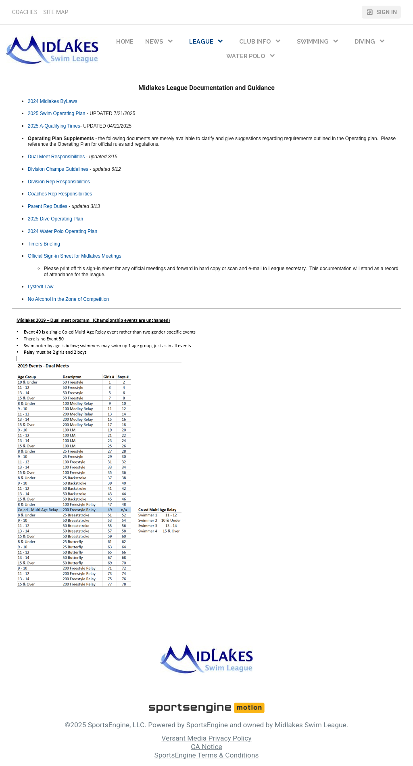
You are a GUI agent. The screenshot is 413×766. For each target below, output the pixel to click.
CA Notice (206, 747)
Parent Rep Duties (47, 206)
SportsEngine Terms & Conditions (206, 755)
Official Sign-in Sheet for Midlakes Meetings (74, 256)
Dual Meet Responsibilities (56, 156)
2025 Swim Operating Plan (57, 113)
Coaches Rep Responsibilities (60, 194)
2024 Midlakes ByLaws (52, 101)
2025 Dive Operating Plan (55, 219)
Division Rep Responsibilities (59, 182)
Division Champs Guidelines (58, 169)
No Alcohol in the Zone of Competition (68, 299)
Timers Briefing (44, 244)
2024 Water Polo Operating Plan (62, 231)
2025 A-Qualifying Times (54, 126)
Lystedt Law (41, 287)
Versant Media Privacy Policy (206, 738)
